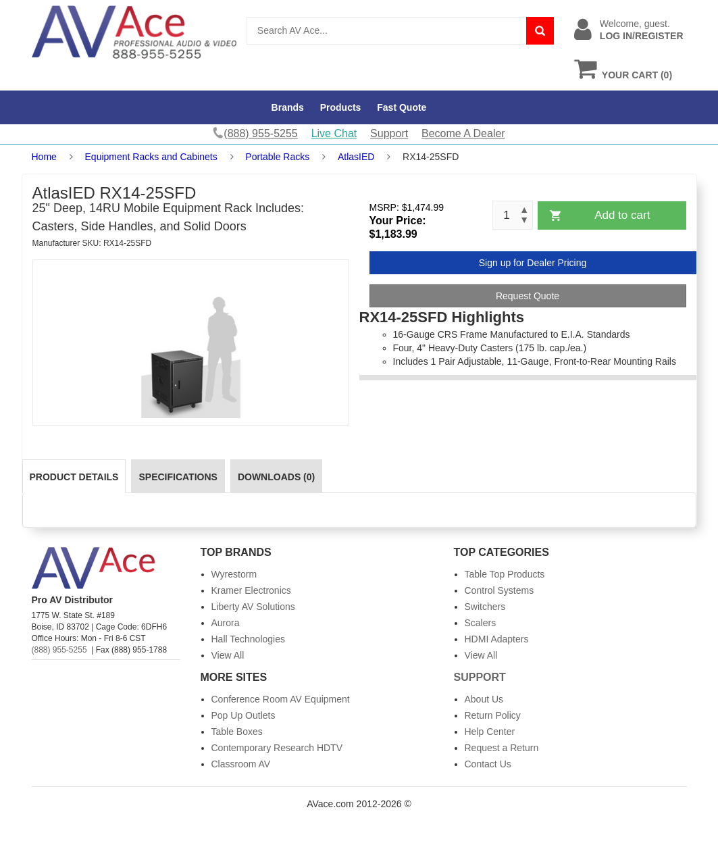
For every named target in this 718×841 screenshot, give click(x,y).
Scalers (480, 622)
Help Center (490, 731)
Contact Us (488, 764)
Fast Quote (401, 107)
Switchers (485, 606)
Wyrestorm (234, 574)
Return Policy (493, 715)
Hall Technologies (248, 639)
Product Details (74, 477)
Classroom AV (241, 764)
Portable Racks (277, 156)
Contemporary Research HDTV (277, 747)
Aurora (225, 622)
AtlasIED (356, 156)
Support (389, 133)
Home (44, 156)
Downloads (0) (276, 477)
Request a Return (502, 747)
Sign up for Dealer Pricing (533, 262)
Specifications (177, 477)
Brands (288, 107)
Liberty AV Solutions (253, 606)
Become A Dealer (463, 133)
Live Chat (334, 133)
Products (340, 107)
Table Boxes (237, 731)
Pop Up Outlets (243, 715)
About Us (484, 699)
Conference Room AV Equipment (280, 699)
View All (228, 655)
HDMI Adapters (497, 639)
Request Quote (527, 295)
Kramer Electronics (251, 590)
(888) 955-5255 (59, 650)
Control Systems (499, 590)
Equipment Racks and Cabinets (151, 156)
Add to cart (622, 215)
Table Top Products (505, 574)
